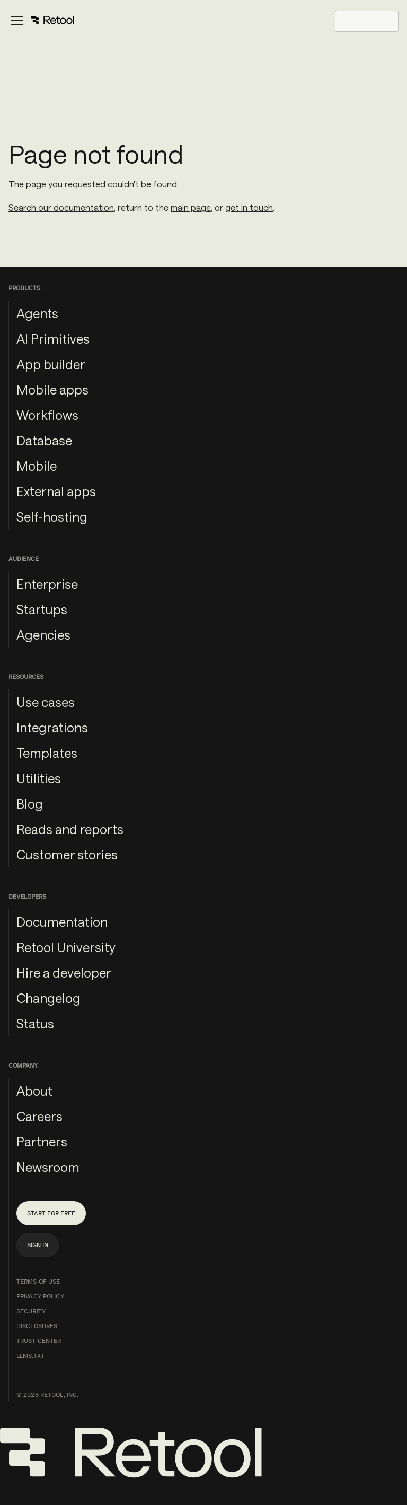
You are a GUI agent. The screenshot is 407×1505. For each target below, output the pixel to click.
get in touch (249, 207)
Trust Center (38, 1341)
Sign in (37, 1245)
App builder (50, 364)
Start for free (51, 1213)
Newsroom (47, 1167)
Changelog (48, 998)
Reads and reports (69, 829)
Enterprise (47, 584)
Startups (41, 609)
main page (191, 207)
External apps (56, 491)
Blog (29, 803)
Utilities (38, 778)
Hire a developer (63, 972)
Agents (37, 313)
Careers (39, 1116)
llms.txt (30, 1355)
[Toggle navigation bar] (41, 21)
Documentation (62, 921)
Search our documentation (61, 207)
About (34, 1090)
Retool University (66, 947)
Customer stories (67, 854)
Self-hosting (51, 516)
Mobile (36, 465)
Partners (41, 1141)
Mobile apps (52, 389)
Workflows (47, 415)
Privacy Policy (40, 1296)
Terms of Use (38, 1281)
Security (31, 1311)
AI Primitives (53, 338)
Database (44, 440)
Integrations (52, 727)
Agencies (43, 634)
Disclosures (36, 1326)
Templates (46, 752)
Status (35, 1023)
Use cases (45, 702)
